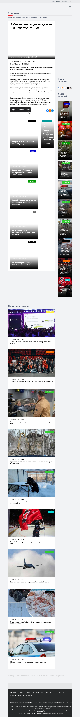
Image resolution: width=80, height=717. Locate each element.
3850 (22, 419)
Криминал (32, 121)
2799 (24, 138)
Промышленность (34, 17)
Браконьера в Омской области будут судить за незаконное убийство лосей (65, 251)
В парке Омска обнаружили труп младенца (23, 143)
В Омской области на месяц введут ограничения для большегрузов (65, 192)
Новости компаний (17, 695)
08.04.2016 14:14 (16, 166)
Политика (21, 692)
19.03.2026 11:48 (15, 539)
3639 (24, 259)
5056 (24, 226)
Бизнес (45, 17)
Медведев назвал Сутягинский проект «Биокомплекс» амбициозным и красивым (49, 137)
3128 (22, 459)
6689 (22, 339)
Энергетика (11, 17)
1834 (62, 148)
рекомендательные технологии (54, 713)
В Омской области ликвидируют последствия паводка (23, 232)
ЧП (34, 211)
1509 (62, 130)
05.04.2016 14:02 (16, 226)
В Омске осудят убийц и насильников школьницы (22, 264)
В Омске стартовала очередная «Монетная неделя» (63, 153)
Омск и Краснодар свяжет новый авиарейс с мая (64, 174)
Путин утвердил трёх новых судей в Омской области (64, 115)
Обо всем (49, 312)
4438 (24, 196)
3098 (22, 539)
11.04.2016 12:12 (16, 138)
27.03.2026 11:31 (15, 419)
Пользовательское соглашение (41, 708)
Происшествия (64, 692)
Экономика (47, 121)
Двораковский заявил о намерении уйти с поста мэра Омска (22, 172)
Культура (48, 692)
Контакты (29, 695)
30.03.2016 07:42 (16, 259)
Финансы (18, 17)
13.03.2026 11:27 (15, 579)
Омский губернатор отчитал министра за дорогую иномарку (24, 202)
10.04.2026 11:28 (65, 109)
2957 (22, 579)
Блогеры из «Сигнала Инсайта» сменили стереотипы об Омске (31, 382)
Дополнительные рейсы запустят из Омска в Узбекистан (29, 582)
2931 (22, 619)
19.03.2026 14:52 (15, 379)
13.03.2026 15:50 (15, 339)
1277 (62, 111)
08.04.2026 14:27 (65, 128)
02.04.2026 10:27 (65, 168)
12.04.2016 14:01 (25, 61)
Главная (13, 692)
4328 (22, 379)
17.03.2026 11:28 (15, 499)
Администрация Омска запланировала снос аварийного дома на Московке (65, 231)
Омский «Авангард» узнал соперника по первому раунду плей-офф (65, 290)
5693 (24, 166)
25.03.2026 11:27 (15, 459)
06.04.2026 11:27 (65, 147)
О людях (49, 352)
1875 (22, 659)
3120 (22, 499)
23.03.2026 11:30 (15, 619)
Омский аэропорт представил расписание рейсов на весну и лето (65, 212)
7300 (44, 126)
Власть (33, 151)
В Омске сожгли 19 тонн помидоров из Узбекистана (65, 135)
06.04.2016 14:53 (16, 196)
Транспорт (25, 17)
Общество (49, 392)
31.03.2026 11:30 (15, 659)
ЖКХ (41, 17)
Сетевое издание (50, 702)
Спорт (50, 512)
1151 (62, 169)
